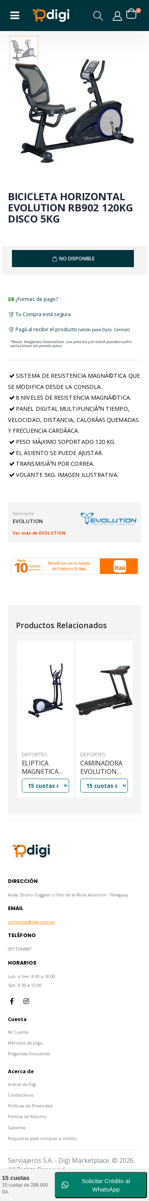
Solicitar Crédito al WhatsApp (96, 1185)
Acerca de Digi (22, 1084)
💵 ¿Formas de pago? (33, 299)
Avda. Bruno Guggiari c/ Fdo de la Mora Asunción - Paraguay (68, 895)
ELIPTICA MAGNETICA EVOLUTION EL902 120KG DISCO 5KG (41, 767)
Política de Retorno (27, 1116)
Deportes (34, 754)
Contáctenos (20, 1095)
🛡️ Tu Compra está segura (39, 314)
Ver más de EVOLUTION (39, 533)
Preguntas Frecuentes (29, 1053)
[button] (98, 16)
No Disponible (77, 258)
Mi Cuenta (18, 1032)
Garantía (16, 1128)
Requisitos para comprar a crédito (42, 1138)
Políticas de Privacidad (30, 1106)
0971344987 (20, 949)
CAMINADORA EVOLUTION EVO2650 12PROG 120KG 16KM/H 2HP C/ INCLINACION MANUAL (103, 767)
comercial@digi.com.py (31, 922)
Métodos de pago (25, 1043)
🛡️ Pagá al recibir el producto (69, 329)
